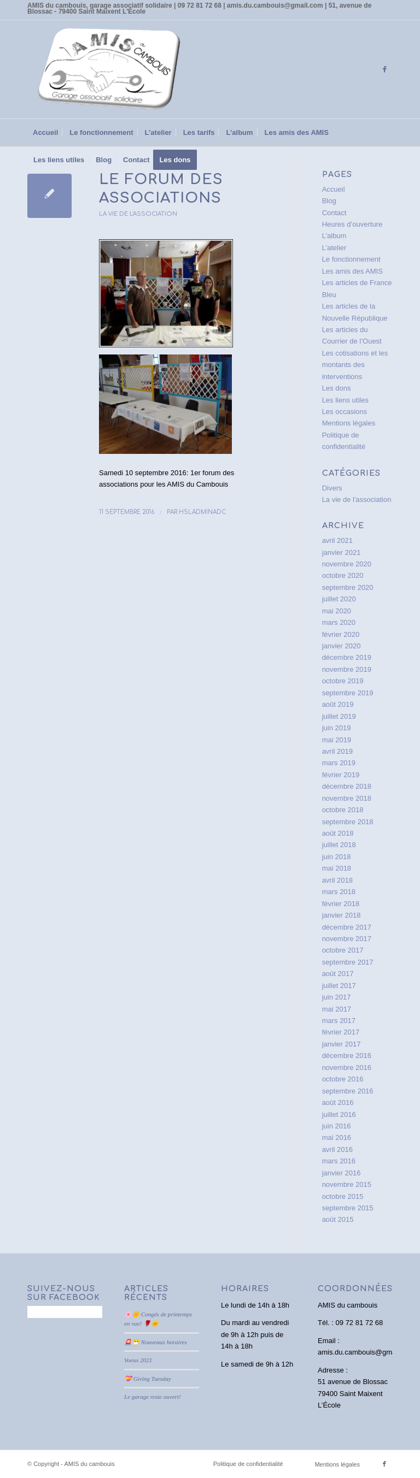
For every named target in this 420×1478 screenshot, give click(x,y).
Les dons (336, 388)
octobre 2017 (343, 950)
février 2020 (341, 634)
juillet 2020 (339, 599)
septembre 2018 (348, 822)
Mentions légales (349, 423)
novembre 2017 (346, 939)
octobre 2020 (343, 575)
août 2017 (338, 973)
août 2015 (338, 1219)
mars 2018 (338, 892)
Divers (332, 488)
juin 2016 (336, 1126)
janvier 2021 (341, 552)
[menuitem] (45, 132)
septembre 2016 (348, 1091)
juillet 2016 (339, 1114)
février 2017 (341, 1032)
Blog (329, 201)
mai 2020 (336, 611)
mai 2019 (336, 740)
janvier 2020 (341, 646)
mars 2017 (338, 1020)
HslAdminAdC (202, 512)
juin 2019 (336, 728)
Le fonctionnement (351, 259)
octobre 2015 (343, 1196)
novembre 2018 (346, 798)
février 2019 (341, 775)
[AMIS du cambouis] (109, 69)
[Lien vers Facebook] (384, 69)
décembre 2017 (346, 927)
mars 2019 (338, 763)
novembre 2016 (346, 1067)
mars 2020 (338, 622)
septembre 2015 (348, 1208)
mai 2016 (336, 1137)
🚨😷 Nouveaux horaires (155, 1342)
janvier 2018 (341, 915)
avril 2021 (337, 540)
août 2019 (338, 704)
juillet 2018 (339, 845)
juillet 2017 (339, 986)
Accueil (333, 189)
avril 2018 (337, 880)
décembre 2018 (346, 786)
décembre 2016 (346, 1055)
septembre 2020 (348, 587)
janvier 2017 (341, 1044)
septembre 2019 (348, 693)
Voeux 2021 (138, 1360)
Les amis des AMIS (352, 271)
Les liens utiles (345, 400)
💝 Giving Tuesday (147, 1378)
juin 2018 (336, 857)
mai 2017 (336, 1009)
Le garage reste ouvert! (152, 1396)
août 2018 (338, 833)
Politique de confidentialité (248, 1464)
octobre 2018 (343, 810)
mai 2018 (336, 868)
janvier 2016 (341, 1173)
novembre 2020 (346, 564)
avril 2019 (337, 751)
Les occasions (344, 411)
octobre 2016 (343, 1079)
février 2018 (341, 904)
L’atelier (334, 248)
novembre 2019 (346, 669)
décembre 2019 (346, 657)
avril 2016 (337, 1149)
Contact (334, 213)
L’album (334, 236)
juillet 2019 (339, 716)
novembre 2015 (346, 1184)
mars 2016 (338, 1161)
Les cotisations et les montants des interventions (355, 365)
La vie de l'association (138, 214)
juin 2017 (336, 997)
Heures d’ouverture (352, 224)
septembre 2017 (348, 962)
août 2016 (338, 1102)
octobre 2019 (343, 681)
